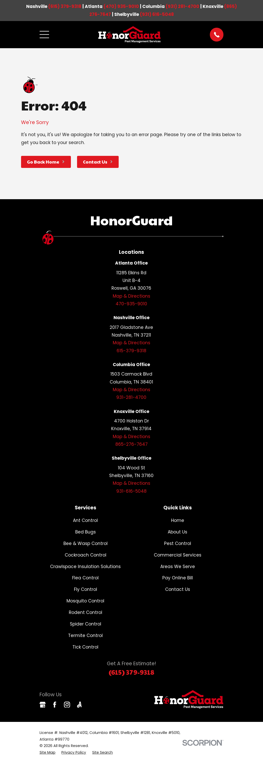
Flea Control (85, 578)
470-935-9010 (131, 304)
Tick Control (85, 647)
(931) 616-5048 (157, 14)
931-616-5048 (131, 491)
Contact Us (177, 589)
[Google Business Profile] (43, 705)
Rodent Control (85, 612)
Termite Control (85, 635)
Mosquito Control (85, 601)
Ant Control (85, 520)
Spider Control (85, 624)
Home (177, 520)
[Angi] (79, 705)
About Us (177, 532)
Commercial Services (177, 555)
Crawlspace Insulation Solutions (85, 566)
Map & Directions (131, 296)
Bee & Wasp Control (85, 543)
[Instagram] (67, 705)
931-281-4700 (131, 397)
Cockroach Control (85, 555)
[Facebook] (55, 705)
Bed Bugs (85, 532)
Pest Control (177, 543)
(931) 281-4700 (182, 6)
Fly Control (85, 589)
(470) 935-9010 (121, 6)
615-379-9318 (131, 351)
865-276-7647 (131, 444)
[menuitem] (47, 752)
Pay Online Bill (177, 578)
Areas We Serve (177, 566)
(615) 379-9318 (64, 6)
